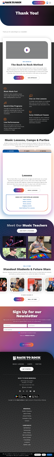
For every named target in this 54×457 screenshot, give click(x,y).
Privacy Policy (37, 401)
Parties (38, 365)
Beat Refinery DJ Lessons (27, 209)
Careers (27, 422)
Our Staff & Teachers (27, 231)
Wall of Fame (32, 301)
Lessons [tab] (10, 151)
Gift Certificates (27, 436)
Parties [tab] (43, 151)
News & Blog (27, 434)
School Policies (27, 417)
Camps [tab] (27, 151)
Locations (27, 444)
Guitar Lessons (27, 202)
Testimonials (27, 432)
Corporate (27, 427)
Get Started (26, 370)
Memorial (27, 410)
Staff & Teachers (27, 413)
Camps (29, 365)
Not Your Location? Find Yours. (27, 386)
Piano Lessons (27, 200)
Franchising (27, 441)
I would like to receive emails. (27, 334)
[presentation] (27, 341)
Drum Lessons (27, 204)
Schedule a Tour (27, 420)
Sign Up (18, 77)
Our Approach (32, 77)
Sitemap (44, 401)
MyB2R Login (27, 446)
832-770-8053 (28, 389)
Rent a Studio (27, 439)
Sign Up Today (38, 2)
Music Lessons (32, 191)
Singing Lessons (27, 207)
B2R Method (27, 429)
